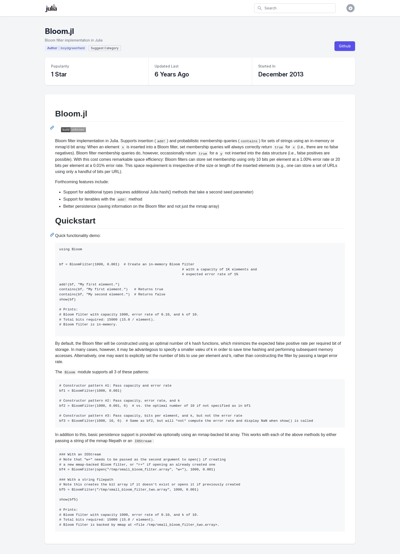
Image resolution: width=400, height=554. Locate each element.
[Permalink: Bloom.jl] (52, 128)
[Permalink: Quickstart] (52, 235)
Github (345, 46)
